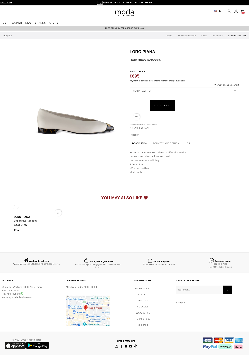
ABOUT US (143, 303)
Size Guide (143, 309)
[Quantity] (138, 108)
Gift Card (6, 3)
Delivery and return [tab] (166, 146)
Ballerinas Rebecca (25, 223)
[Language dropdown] (219, 11)
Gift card (143, 327)
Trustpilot (7, 38)
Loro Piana (142, 54)
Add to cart (164, 108)
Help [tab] (188, 146)
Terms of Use (143, 321)
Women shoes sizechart (227, 88)
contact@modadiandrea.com (220, 270)
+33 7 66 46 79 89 (220, 267)
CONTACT (142, 297)
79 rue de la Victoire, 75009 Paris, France (22, 289)
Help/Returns (143, 291)
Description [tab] (139, 146)
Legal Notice (143, 315)
